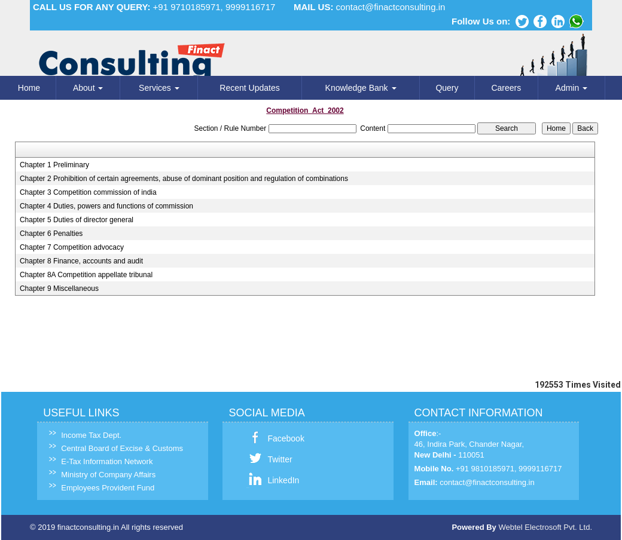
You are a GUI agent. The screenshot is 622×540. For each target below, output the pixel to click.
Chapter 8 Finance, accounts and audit (81, 261)
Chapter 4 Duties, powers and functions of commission (106, 206)
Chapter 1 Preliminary (54, 165)
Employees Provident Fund (103, 487)
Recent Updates (249, 88)
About (88, 88)
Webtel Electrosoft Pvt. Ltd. (545, 527)
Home (29, 88)
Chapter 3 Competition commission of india (88, 192)
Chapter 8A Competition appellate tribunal (86, 275)
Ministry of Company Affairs (103, 474)
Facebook (281, 438)
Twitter (275, 459)
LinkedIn (278, 480)
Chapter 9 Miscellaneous (59, 288)
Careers (506, 88)
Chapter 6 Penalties (51, 233)
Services (159, 88)
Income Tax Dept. (86, 435)
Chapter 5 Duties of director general (76, 220)
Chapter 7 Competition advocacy (72, 247)
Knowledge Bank (361, 88)
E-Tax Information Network (102, 461)
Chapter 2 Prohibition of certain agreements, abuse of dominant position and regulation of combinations (184, 178)
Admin (572, 88)
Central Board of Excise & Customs (117, 448)
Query (446, 88)
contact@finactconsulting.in (391, 7)
